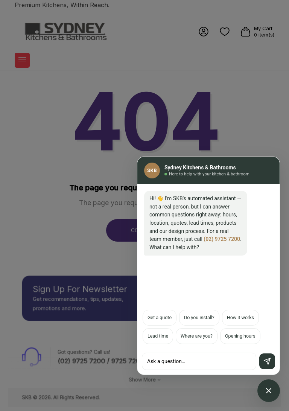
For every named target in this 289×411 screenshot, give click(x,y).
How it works (240, 317)
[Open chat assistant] (268, 390)
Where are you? (197, 336)
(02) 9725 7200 (222, 239)
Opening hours (240, 336)
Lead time (158, 336)
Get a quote (160, 317)
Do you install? (199, 317)
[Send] (267, 361)
